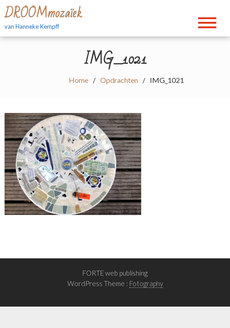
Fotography (146, 283)
